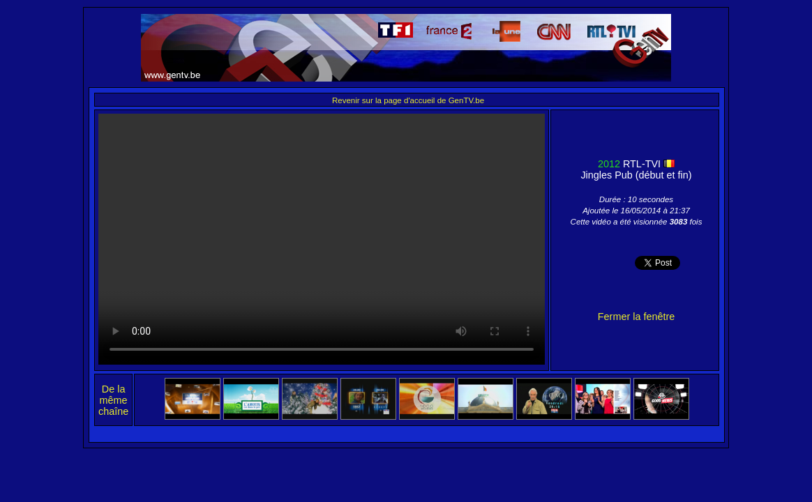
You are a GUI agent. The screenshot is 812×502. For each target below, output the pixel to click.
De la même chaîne (113, 400)
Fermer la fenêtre (636, 316)
